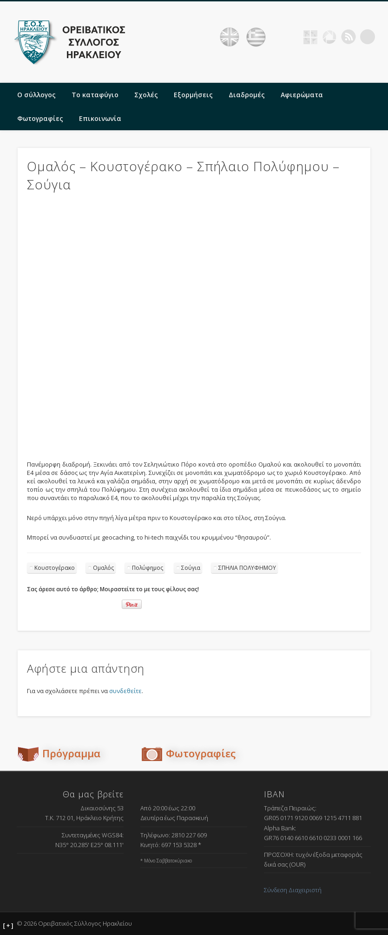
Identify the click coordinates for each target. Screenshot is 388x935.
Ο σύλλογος (36, 94)
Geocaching (310, 36)
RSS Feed (348, 36)
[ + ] (8, 925)
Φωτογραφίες (40, 118)
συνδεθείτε (125, 691)
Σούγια (190, 568)
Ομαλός (103, 568)
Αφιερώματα (302, 94)
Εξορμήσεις (193, 94)
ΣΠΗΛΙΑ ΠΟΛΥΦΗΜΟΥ (247, 568)
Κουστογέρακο (54, 568)
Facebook (291, 36)
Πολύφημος (147, 568)
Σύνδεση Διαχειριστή (293, 890)
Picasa (329, 36)
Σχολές (146, 94)
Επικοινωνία (100, 118)
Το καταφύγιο (95, 94)
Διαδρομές (247, 94)
